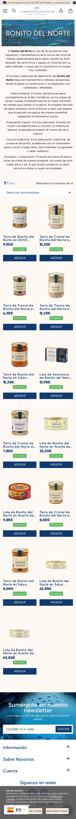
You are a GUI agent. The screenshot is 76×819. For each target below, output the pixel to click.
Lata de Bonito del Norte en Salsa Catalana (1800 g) (54, 584)
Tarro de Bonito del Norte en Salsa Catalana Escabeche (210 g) (19, 586)
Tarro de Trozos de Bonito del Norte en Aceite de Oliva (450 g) (55, 310)
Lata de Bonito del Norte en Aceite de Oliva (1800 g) (18, 653)
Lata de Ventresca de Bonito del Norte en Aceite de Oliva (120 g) (56, 379)
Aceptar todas (31, 811)
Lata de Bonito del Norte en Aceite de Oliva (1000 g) (55, 446)
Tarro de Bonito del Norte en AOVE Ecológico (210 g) (18, 240)
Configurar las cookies (18, 804)
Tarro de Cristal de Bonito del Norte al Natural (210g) (18, 446)
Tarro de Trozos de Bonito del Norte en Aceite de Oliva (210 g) (19, 310)
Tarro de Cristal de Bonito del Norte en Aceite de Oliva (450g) (55, 242)
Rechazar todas (57, 811)
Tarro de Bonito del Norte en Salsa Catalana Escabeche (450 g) (19, 379)
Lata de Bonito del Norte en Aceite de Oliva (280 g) (18, 515)
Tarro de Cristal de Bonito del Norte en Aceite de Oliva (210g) (55, 517)
